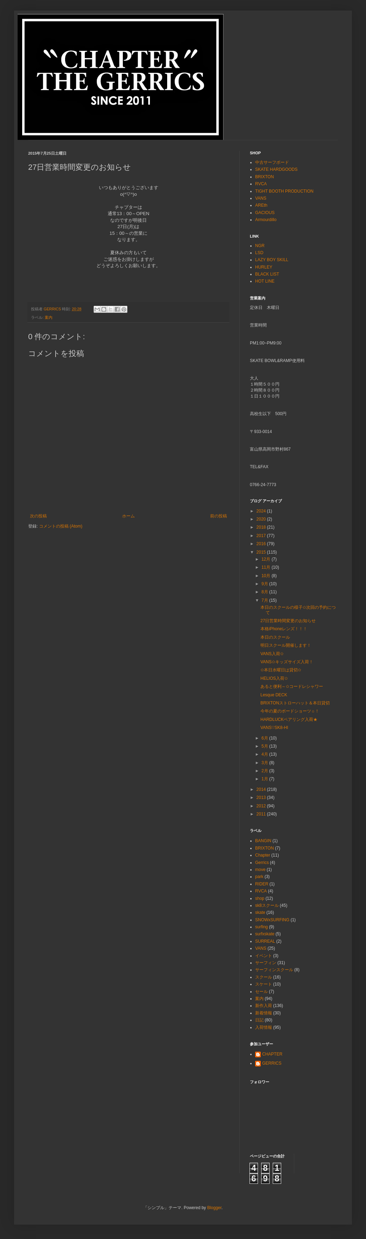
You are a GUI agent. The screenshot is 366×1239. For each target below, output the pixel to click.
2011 (262, 814)
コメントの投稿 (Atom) (60, 526)
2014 (262, 789)
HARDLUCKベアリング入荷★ (288, 719)
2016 (262, 543)
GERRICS (272, 1063)
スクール (263, 977)
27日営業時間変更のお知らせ (288, 620)
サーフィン (265, 962)
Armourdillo (266, 219)
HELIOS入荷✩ (274, 678)
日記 (259, 1020)
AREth (261, 205)
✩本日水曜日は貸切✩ (280, 669)
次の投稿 (38, 516)
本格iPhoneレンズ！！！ (283, 628)
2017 (262, 535)
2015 (262, 552)
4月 (265, 754)
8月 (265, 591)
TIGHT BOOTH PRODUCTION (284, 191)
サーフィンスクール (274, 969)
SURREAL (265, 941)
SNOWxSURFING (272, 919)
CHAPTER (272, 1054)
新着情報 (263, 1013)
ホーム (128, 516)
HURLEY (263, 267)
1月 (265, 778)
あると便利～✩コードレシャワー (291, 686)
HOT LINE (264, 281)
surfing (261, 926)
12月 (266, 559)
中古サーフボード (272, 162)
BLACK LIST (267, 274)
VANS (260, 198)
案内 (48, 317)
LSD (259, 252)
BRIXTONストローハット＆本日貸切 (295, 703)
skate (260, 912)
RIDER (261, 884)
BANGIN (263, 840)
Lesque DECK (273, 694)
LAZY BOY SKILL (271, 259)
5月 (265, 746)
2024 (262, 511)
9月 (265, 583)
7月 (265, 600)
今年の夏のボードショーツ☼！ (289, 711)
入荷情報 (263, 1027)
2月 (265, 770)
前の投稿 (218, 516)
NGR (260, 245)
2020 (262, 519)
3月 (265, 762)
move (260, 869)
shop (259, 898)
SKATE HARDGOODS (276, 169)
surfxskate (264, 933)
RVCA (261, 183)
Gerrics (262, 862)
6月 (265, 738)
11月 (266, 567)
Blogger (214, 1207)
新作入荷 (263, 1005)
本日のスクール (275, 637)
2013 (262, 797)
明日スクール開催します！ (285, 645)
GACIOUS (264, 212)
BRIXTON (264, 176)
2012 (262, 806)
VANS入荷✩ (272, 653)
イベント (263, 955)
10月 (266, 575)
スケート (263, 984)
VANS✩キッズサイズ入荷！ (286, 661)
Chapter (262, 855)
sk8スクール (267, 905)
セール (261, 991)
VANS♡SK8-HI (274, 727)
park (259, 876)
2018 (262, 527)
